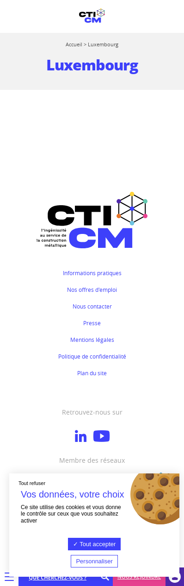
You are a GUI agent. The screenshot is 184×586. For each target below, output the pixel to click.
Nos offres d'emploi (92, 289)
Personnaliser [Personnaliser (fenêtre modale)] (94, 561)
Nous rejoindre (139, 576)
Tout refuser (31, 483)
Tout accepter (94, 544)
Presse (92, 323)
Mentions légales (92, 339)
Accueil (74, 44)
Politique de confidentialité (92, 356)
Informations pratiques (92, 273)
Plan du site (92, 373)
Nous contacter (92, 306)
